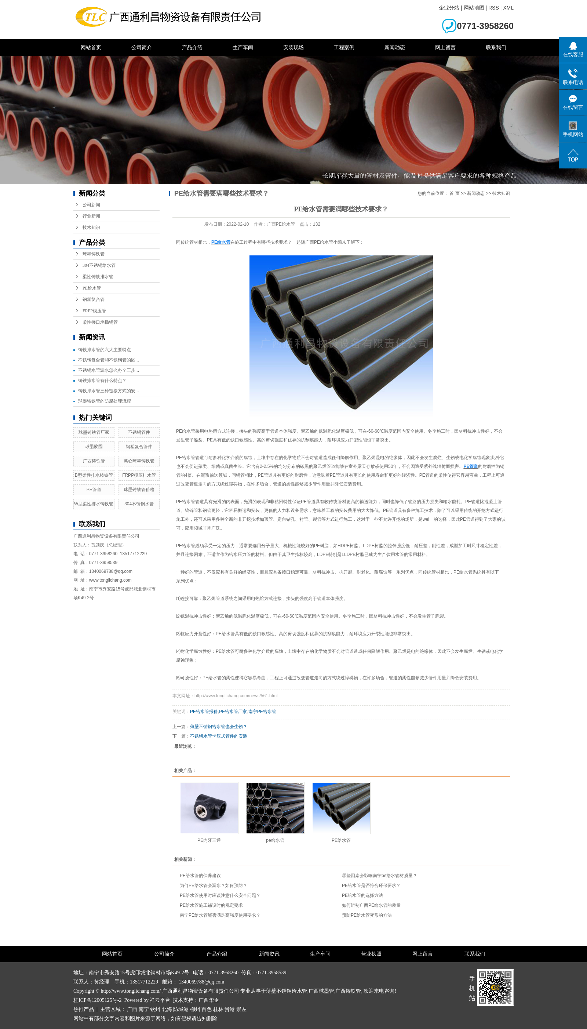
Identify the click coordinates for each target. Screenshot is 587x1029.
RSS (493, 8)
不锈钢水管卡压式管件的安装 (218, 736)
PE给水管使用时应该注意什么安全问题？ (220, 895)
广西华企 (208, 1000)
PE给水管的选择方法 (362, 895)
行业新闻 (91, 216)
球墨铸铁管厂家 (94, 432)
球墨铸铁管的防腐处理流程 (104, 401)
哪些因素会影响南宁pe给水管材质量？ (379, 875)
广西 (132, 1009)
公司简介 (141, 47)
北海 (167, 1009)
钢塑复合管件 (139, 446)
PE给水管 (92, 288)
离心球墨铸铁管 (139, 460)
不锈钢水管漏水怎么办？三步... (108, 370)
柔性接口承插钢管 (100, 322)
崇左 (241, 1009)
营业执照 (371, 954)
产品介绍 (192, 47)
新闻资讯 (269, 954)
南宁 (144, 1009)
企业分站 (449, 8)
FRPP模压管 (94, 310)
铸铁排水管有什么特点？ (102, 380)
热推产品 (83, 1009)
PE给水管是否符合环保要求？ (371, 885)
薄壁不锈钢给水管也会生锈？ (218, 726)
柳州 (195, 1009)
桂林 (218, 1009)
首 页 (454, 193)
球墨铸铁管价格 (139, 489)
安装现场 (293, 47)
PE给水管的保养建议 (200, 875)
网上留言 (445, 47)
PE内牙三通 (209, 840)
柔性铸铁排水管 (98, 276)
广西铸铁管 (94, 460)
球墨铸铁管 (94, 254)
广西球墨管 (321, 991)
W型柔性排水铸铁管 (93, 503)
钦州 (155, 1009)
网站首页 (91, 47)
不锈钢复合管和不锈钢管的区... (108, 360)
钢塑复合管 (94, 299)
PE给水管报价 (204, 711)
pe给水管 (275, 840)
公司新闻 (91, 204)
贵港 (230, 1009)
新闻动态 (394, 47)
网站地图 (474, 8)
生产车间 (243, 47)
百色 (206, 1009)
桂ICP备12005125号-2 (97, 1000)
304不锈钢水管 (139, 503)
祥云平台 (160, 1000)
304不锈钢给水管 (99, 265)
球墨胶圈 (94, 446)
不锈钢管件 (139, 432)
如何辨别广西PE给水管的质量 (371, 905)
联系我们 (496, 47)
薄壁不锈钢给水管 (286, 991)
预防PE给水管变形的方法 (367, 915)
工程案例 (344, 47)
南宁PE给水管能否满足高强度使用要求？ (220, 915)
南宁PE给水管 (262, 711)
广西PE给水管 (319, 242)
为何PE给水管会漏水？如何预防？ (213, 885)
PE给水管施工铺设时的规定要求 (211, 905)
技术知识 (91, 227)
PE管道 (94, 489)
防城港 (181, 1009)
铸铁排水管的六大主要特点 (104, 349)
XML (508, 8)
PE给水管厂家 (233, 711)
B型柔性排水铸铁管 (94, 475)
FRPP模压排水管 (139, 475)
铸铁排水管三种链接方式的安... (108, 390)
